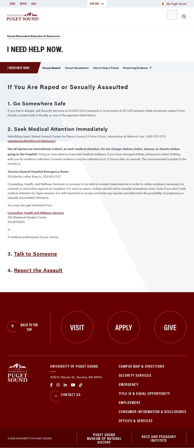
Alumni (167, 16)
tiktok (80, 385)
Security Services (135, 375)
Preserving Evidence (135, 68)
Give (33, 3)
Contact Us (65, 396)
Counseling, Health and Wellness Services (36, 212)
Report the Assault (38, 270)
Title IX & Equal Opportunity (144, 393)
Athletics (150, 16)
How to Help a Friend (105, 68)
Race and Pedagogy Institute (159, 438)
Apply (23, 3)
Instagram (58, 385)
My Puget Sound (173, 3)
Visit (12, 3)
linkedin (65, 385)
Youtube (73, 385)
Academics (72, 16)
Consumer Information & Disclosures (152, 411)
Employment (130, 402)
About (50, 16)
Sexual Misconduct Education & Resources (33, 36)
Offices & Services (136, 420)
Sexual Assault (51, 68)
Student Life (124, 16)
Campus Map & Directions (141, 366)
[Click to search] (187, 16)
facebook (51, 385)
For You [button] (97, 3)
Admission (98, 16)
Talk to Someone (35, 253)
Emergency (128, 384)
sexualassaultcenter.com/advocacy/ (32, 141)
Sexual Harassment (77, 68)
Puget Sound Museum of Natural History (104, 438)
